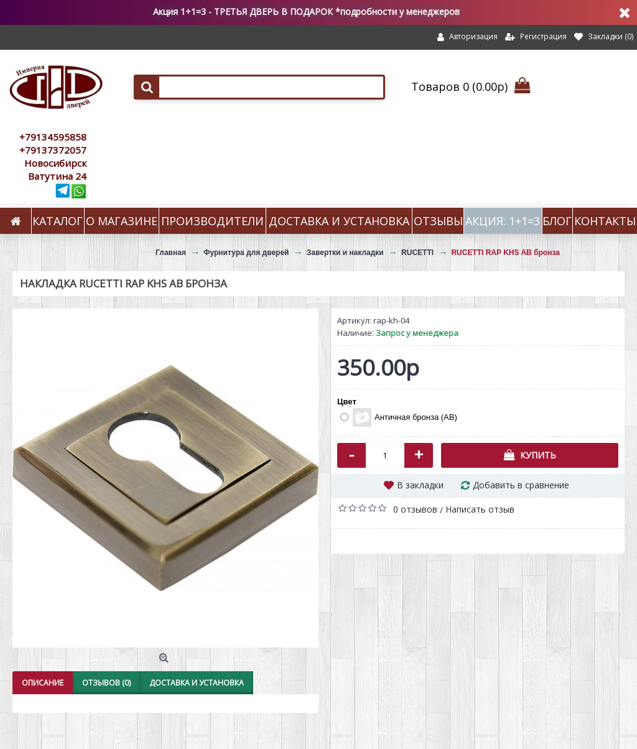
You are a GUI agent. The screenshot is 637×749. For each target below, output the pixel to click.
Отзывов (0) (106, 682)
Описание (42, 682)
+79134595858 (52, 137)
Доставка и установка (196, 682)
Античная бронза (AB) (398, 417)
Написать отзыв (479, 509)
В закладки (420, 485)
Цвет (346, 401)
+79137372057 (52, 150)
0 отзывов (415, 509)
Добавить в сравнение (521, 485)
